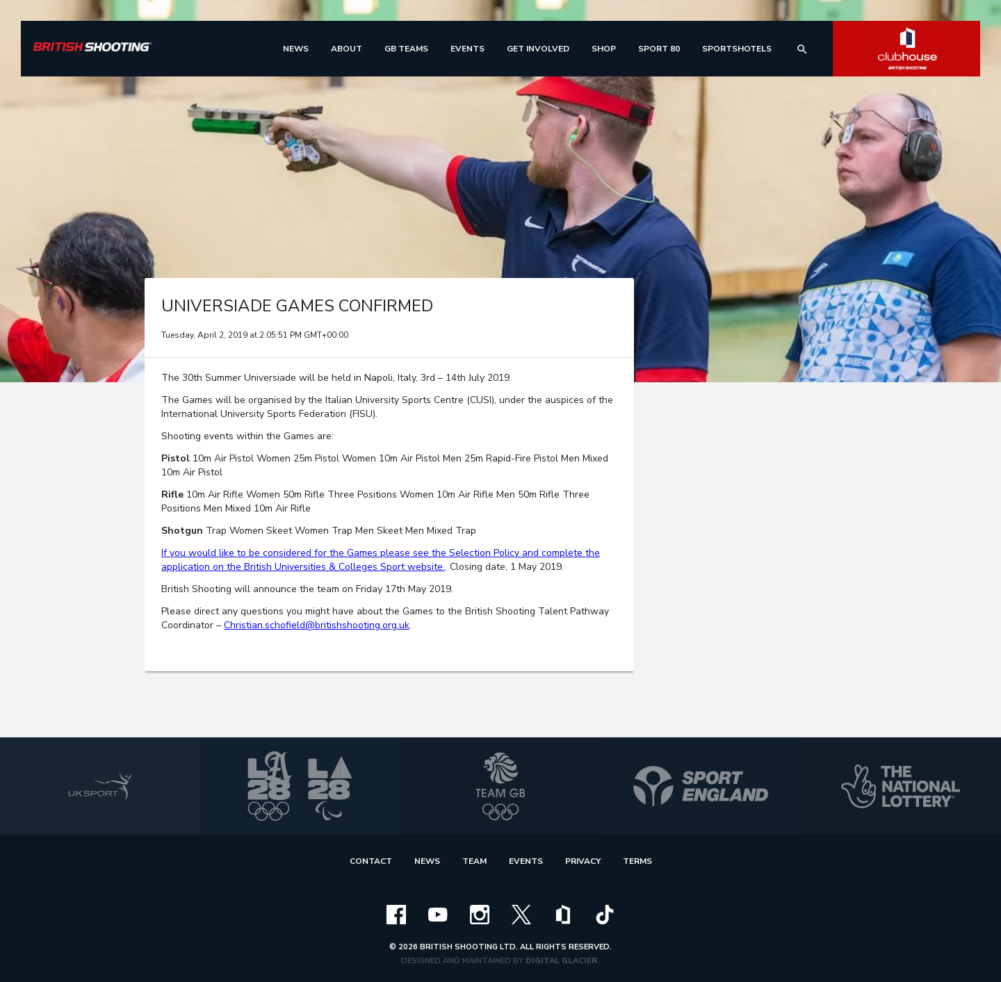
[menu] (296, 48)
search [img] (802, 49)
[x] (521, 913)
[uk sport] (100, 786)
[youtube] (438, 913)
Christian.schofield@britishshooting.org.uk (316, 625)
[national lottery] (901, 786)
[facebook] (396, 913)
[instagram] (479, 913)
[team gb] (500, 786)
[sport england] (701, 786)
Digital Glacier (562, 961)
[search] (802, 48)
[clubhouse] (563, 913)
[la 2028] (300, 786)
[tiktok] (605, 913)
